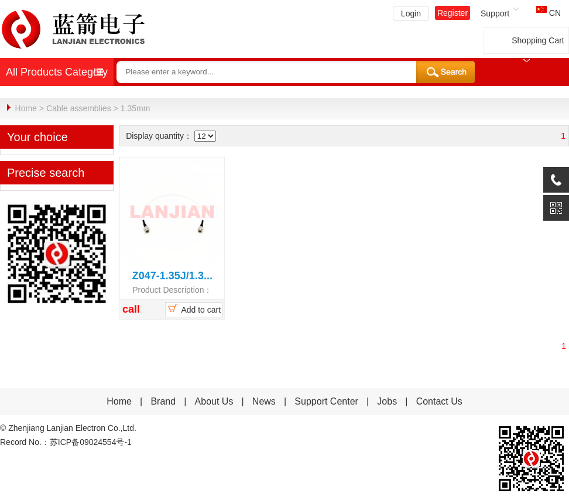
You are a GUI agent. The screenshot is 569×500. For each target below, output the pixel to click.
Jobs (387, 401)
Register (452, 13)
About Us (214, 401)
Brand (163, 401)
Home (26, 108)
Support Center (326, 401)
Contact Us (439, 401)
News (265, 401)
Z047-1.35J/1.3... (172, 275)
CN (548, 13)
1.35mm (135, 108)
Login (411, 13)
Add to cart (193, 308)
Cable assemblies (78, 108)
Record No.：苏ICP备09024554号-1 (66, 441)
